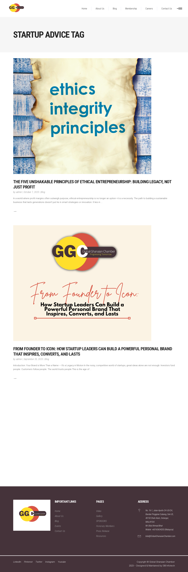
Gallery (99, 516)
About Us (59, 516)
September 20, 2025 (33, 359)
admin (19, 192)
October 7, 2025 (31, 192)
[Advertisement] (88, 442)
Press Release (102, 531)
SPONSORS (101, 521)
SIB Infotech (169, 565)
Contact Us (60, 531)
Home (57, 511)
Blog (43, 192)
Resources (101, 536)
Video (98, 511)
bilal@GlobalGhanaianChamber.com (160, 536)
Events (58, 526)
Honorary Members (105, 526)
